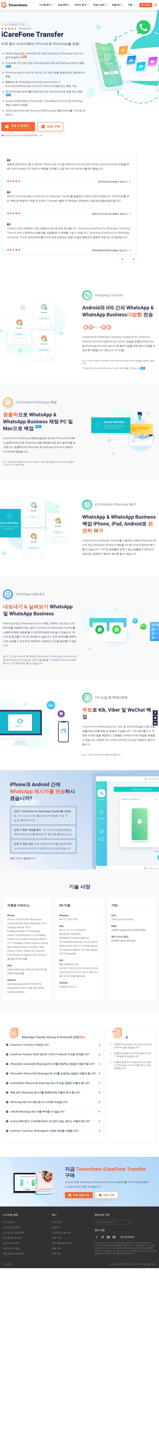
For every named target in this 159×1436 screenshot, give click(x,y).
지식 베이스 (9, 1222)
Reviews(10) (25, 28)
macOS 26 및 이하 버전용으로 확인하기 (22, 135)
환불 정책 (56, 1248)
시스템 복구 (45, 5)
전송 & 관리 (99, 5)
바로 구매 (50, 126)
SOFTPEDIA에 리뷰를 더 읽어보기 (114, 182)
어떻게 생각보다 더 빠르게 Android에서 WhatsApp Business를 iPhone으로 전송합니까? (132, 1065)
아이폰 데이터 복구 (12, 1238)
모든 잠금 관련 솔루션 (14, 1253)
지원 (130, 5)
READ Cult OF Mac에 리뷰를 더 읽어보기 (111, 214)
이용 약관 (56, 1238)
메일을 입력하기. (114, 1222)
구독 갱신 (56, 1253)
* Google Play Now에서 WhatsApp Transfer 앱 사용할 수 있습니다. (113, 368)
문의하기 (56, 1227)
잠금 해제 (62, 5)
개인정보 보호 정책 (61, 1232)
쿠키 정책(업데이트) (62, 1243)
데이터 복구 (80, 5)
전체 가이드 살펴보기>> (23, 858)
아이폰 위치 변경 (11, 1248)
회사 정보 (56, 1222)
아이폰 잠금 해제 (11, 1227)
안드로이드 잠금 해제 (13, 1232)
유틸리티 (116, 5)
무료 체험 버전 (78, 1195)
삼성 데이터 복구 (11, 1243)
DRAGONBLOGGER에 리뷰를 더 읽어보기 (111, 250)
